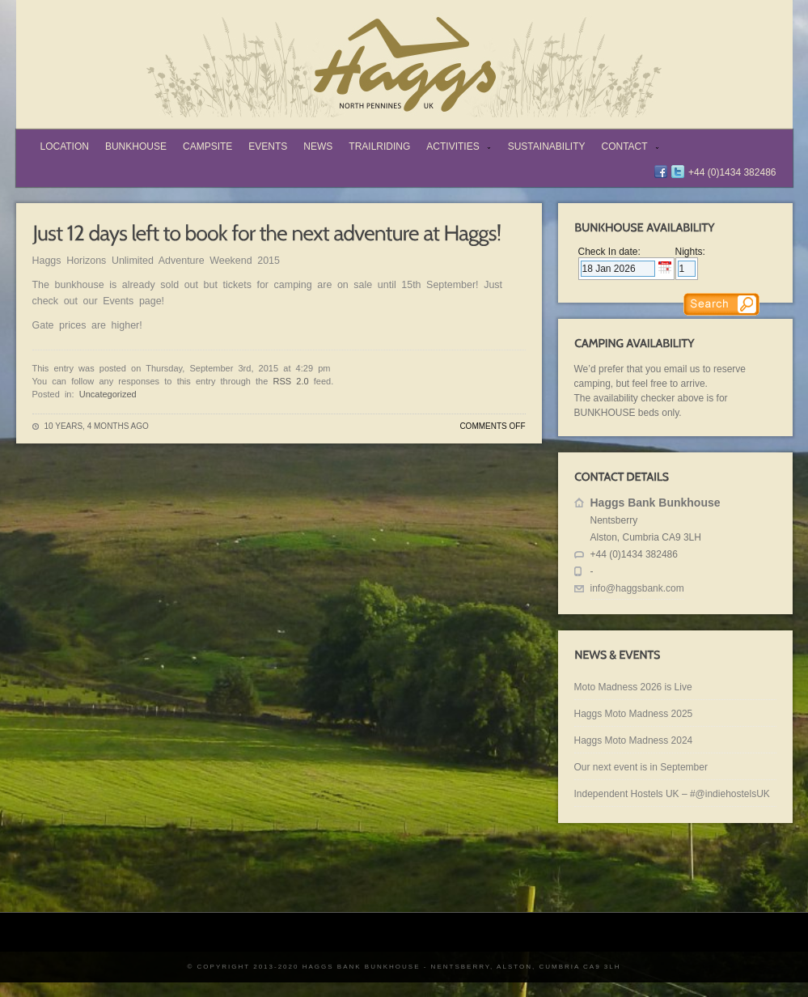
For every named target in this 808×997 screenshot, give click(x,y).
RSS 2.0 (291, 381)
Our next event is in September (641, 767)
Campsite (207, 146)
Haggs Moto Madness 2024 (633, 740)
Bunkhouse (136, 146)
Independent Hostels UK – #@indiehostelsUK (672, 794)
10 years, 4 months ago (96, 426)
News (317, 146)
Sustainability (547, 146)
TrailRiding (379, 146)
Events (267, 146)
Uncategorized (108, 394)
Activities (455, 148)
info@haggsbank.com (637, 588)
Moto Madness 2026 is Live (633, 687)
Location (64, 146)
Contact (627, 148)
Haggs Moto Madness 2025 (633, 713)
